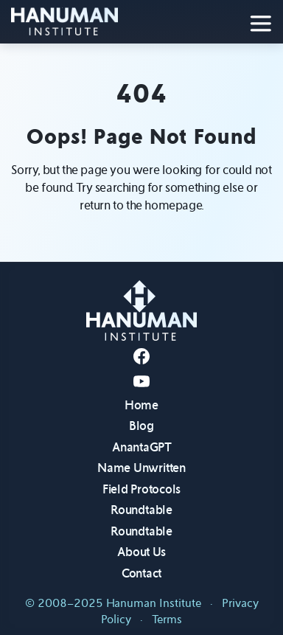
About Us (141, 552)
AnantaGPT (141, 447)
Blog (141, 426)
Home (141, 405)
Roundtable (141, 510)
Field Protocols (141, 489)
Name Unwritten (141, 468)
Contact (141, 573)
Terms (167, 619)
